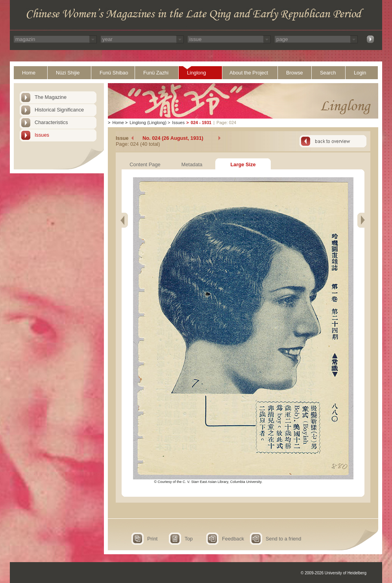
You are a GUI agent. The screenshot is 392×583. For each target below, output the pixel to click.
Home (28, 73)
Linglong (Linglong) (147, 122)
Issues (42, 135)
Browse (294, 73)
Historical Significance (59, 110)
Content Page (144, 164)
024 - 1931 (201, 122)
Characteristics (51, 122)
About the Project (248, 73)
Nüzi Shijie (68, 73)
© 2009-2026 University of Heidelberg (333, 573)
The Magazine (51, 97)
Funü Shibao (114, 73)
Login (360, 73)
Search (328, 73)
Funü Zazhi (155, 73)
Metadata (191, 164)
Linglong (196, 73)
